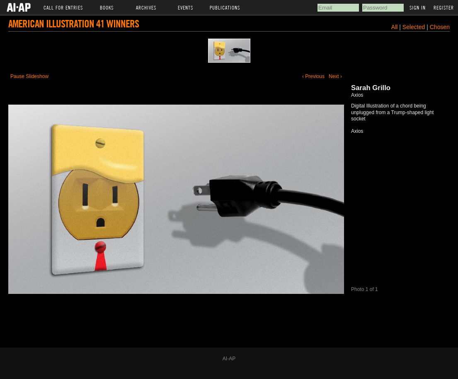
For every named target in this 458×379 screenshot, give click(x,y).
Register (444, 7)
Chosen (440, 27)
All (394, 27)
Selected (414, 27)
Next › (335, 76)
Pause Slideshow (29, 76)
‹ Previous (313, 76)
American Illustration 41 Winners (73, 23)
